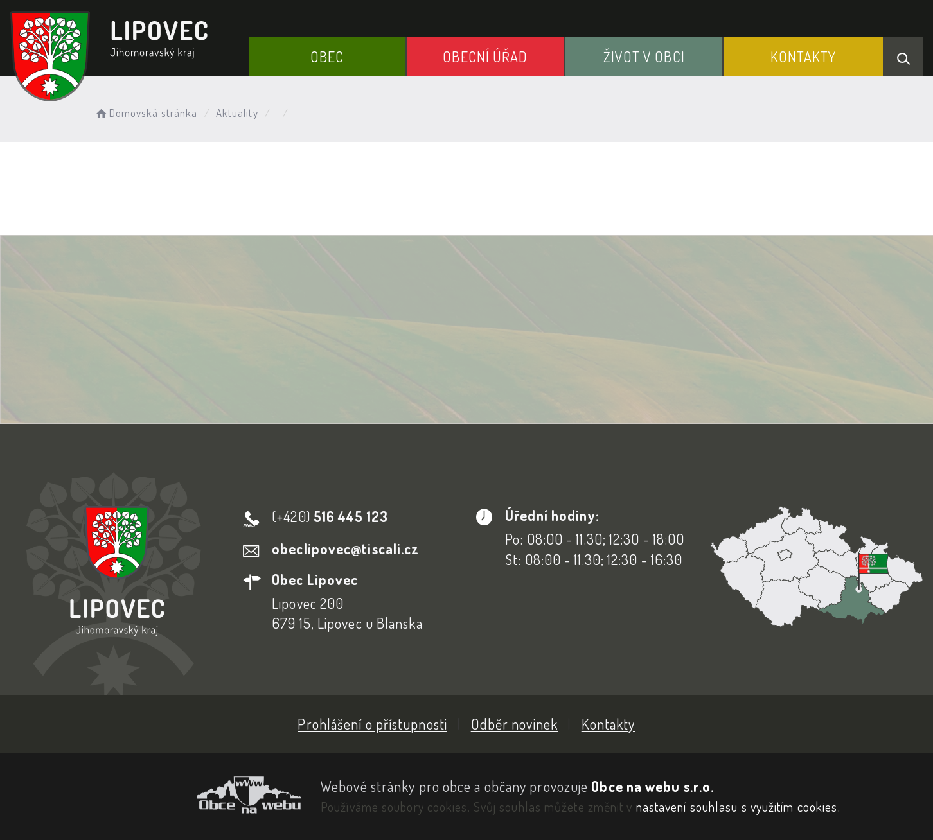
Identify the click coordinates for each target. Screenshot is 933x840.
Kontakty (803, 57)
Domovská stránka (145, 112)
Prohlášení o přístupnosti (372, 724)
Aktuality (237, 112)
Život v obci (644, 57)
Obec (327, 57)
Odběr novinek (514, 724)
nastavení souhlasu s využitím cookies (737, 806)
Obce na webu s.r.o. (652, 786)
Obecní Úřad (485, 57)
